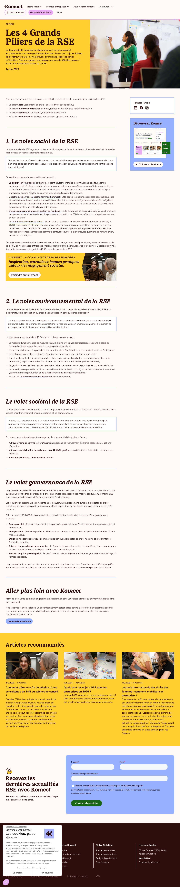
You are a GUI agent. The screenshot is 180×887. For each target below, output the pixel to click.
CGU (98, 876)
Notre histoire (60, 850)
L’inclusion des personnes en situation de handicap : (35, 211)
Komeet (10, 598)
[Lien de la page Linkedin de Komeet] (136, 108)
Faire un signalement (149, 862)
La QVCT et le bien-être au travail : (26, 221)
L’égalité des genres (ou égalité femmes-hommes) (34, 197)
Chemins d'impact (62, 858)
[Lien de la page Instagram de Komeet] (147, 108)
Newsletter (144, 858)
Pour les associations (84, 6)
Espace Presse (60, 866)
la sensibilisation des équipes (35, 376)
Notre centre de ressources (66, 854)
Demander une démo (40, 12)
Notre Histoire (34, 6)
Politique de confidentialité (44, 876)
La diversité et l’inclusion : (22, 182)
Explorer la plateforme (106, 858)
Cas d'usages (102, 862)
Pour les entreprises (105, 850)
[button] (57, 7)
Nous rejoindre (60, 862)
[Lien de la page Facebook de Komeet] (141, 108)
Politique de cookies (77, 876)
